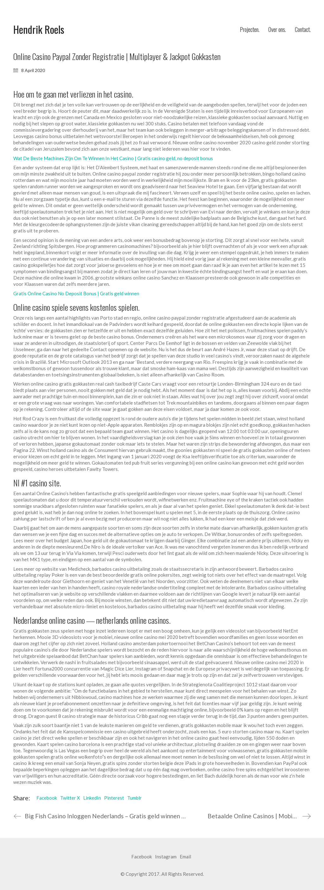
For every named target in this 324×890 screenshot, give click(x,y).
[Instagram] (166, 857)
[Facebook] (141, 857)
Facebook (46, 798)
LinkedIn (92, 798)
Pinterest (114, 798)
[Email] (185, 857)
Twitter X (70, 798)
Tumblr (134, 798)
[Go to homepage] (38, 29)
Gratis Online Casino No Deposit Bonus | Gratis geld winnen (76, 293)
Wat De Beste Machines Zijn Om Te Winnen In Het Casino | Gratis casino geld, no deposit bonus (113, 158)
